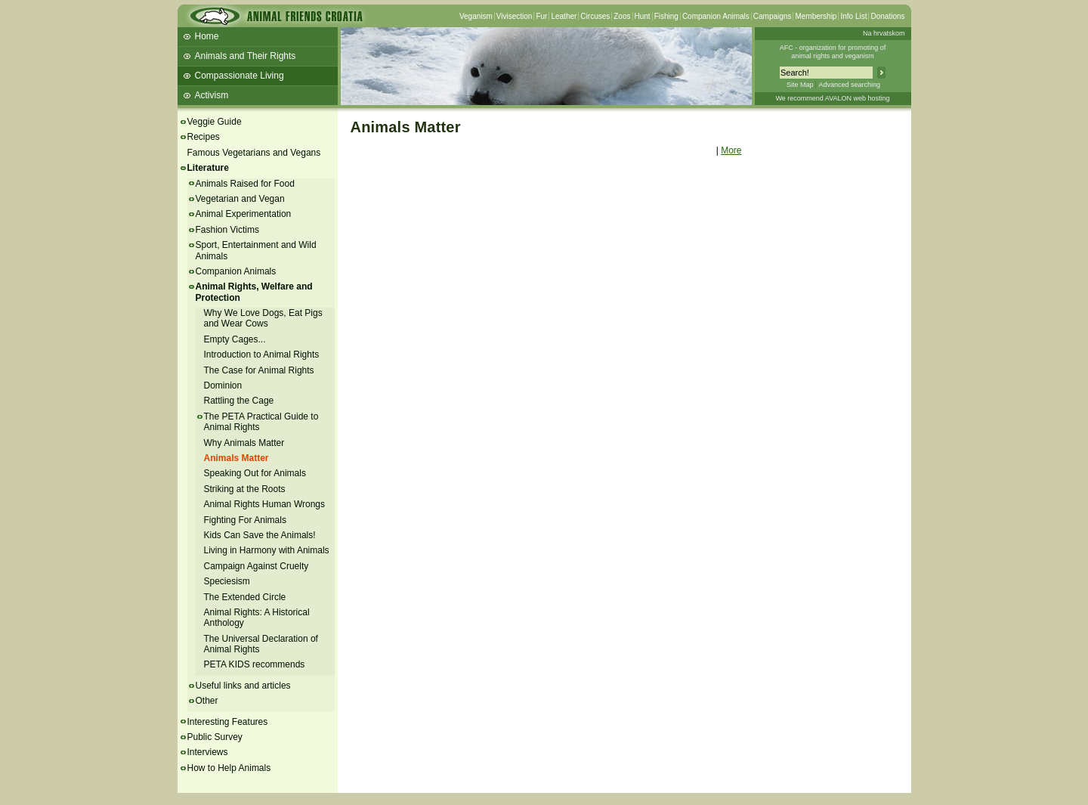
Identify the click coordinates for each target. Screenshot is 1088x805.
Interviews (207, 752)
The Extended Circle (245, 597)
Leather (563, 16)
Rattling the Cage (239, 400)
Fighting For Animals (245, 520)
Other (207, 700)
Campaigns (772, 16)
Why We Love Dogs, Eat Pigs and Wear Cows (263, 318)
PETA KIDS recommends (254, 664)
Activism (212, 95)
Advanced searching (849, 84)
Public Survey (215, 737)
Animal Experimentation (244, 214)
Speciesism (227, 581)
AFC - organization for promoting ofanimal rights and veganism (833, 52)
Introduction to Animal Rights (262, 354)
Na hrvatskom (884, 33)
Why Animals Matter (244, 443)
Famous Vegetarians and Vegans (254, 152)
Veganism (476, 16)
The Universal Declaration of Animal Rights (261, 644)
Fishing (666, 16)
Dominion (223, 385)
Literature (208, 168)
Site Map (800, 84)
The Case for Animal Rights (259, 370)
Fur (541, 16)
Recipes (203, 137)
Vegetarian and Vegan (240, 199)
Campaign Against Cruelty (256, 566)
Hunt (643, 16)
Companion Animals (716, 16)
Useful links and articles (243, 685)
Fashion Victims (227, 229)
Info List (853, 16)
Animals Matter (236, 458)
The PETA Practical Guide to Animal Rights (261, 421)
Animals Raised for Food (245, 183)
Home (207, 36)
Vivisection (514, 16)
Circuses (595, 16)
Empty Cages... (235, 339)
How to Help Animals (229, 768)
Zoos (622, 16)
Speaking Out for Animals (255, 473)
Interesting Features (227, 722)
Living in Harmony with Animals (266, 550)
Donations (887, 16)
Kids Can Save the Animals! (260, 535)
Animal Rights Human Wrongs (265, 504)
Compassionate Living (239, 75)
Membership (815, 16)
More (731, 150)
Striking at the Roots (245, 489)
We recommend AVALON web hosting (832, 98)
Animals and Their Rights (245, 56)
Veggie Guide (214, 121)
